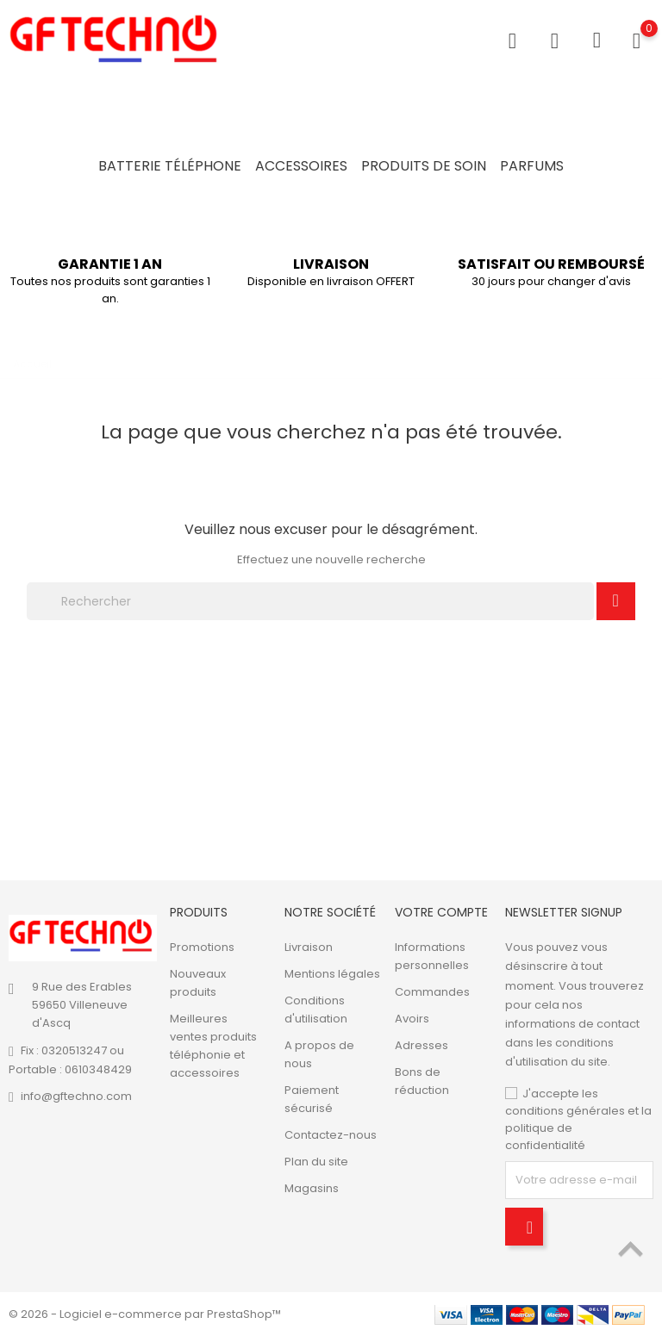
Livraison (308, 947)
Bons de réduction (422, 1081)
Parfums (532, 166)
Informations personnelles (432, 956)
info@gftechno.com (76, 1096)
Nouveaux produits (198, 983)
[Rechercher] (310, 601)
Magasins (311, 1188)
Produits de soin (423, 166)
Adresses (421, 1045)
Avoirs (412, 1018)
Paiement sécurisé (311, 1099)
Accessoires (301, 166)
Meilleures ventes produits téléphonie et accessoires (213, 1045)
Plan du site (316, 1161)
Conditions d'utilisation (315, 1009)
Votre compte (441, 912)
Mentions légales (332, 974)
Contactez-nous (330, 1135)
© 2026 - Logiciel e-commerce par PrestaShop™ (145, 1314)
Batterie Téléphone (169, 166)
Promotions (202, 947)
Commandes (432, 992)
